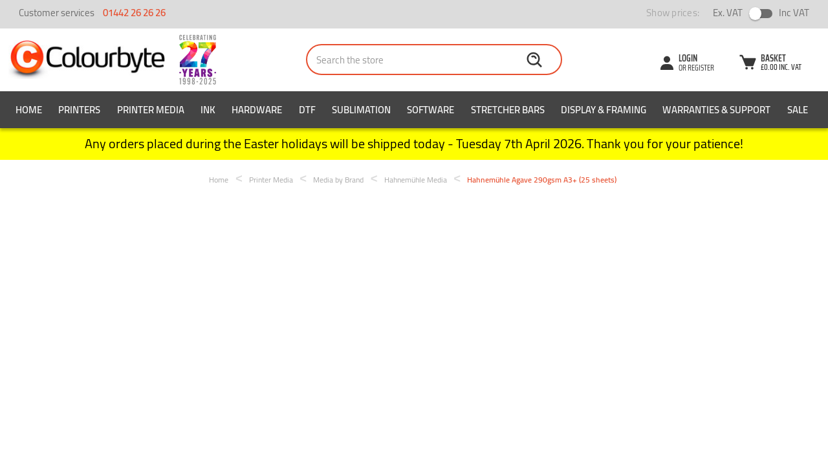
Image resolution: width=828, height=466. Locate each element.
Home (29, 109)
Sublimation (361, 109)
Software (430, 109)
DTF (307, 109)
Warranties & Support (716, 109)
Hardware (257, 109)
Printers (79, 109)
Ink (208, 109)
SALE (797, 109)
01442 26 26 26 (134, 12)
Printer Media (150, 109)
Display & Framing (603, 109)
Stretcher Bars (508, 109)
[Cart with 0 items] (770, 64)
